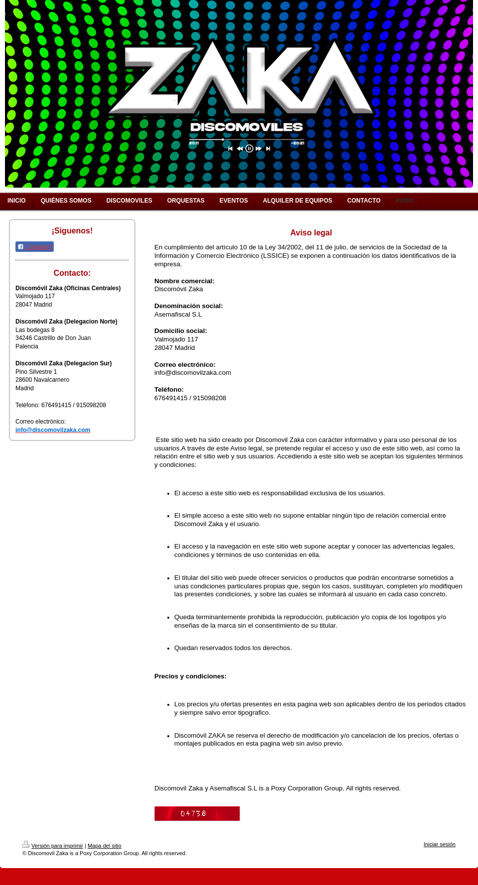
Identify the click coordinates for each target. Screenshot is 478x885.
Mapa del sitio (104, 846)
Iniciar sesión (440, 844)
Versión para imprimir (52, 846)
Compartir (34, 246)
